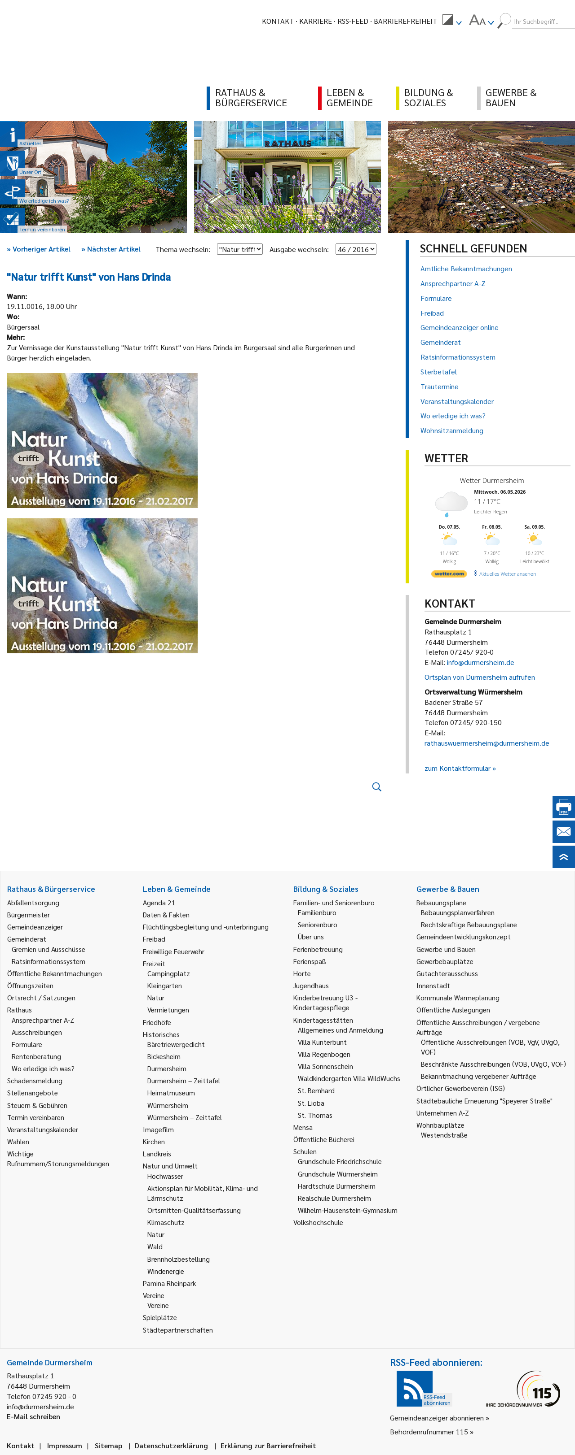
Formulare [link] (27, 1044)
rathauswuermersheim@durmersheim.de (487, 742)
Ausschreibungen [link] (37, 1032)
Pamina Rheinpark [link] (169, 1283)
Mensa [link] (303, 1127)
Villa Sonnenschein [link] (325, 1066)
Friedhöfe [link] (157, 1022)
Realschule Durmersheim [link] (334, 1198)
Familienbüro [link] (317, 912)
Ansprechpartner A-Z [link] (43, 1020)
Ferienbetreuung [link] (318, 949)
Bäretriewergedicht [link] (176, 1044)
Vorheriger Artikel (39, 248)
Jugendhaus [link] (311, 985)
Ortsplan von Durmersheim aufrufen (480, 677)
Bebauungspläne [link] (441, 902)
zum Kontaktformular (458, 768)
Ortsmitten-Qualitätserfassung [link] (194, 1210)
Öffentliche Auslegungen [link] (453, 1009)
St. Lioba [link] (311, 1103)
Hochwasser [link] (165, 1176)
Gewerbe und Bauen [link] (446, 949)
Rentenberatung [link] (36, 1056)
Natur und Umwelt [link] (170, 1165)
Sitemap (108, 1445)
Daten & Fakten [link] (166, 914)
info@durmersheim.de (480, 662)
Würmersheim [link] (167, 1105)
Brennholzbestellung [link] (178, 1259)
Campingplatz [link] (168, 973)
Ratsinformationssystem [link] (48, 961)
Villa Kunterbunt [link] (322, 1042)
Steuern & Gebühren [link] (37, 1105)
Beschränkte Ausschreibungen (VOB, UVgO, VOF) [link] (493, 1063)
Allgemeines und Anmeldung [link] (340, 1029)
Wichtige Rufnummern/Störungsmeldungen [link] (58, 1158)
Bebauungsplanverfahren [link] (458, 912)
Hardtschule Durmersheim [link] (337, 1185)
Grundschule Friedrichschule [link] (340, 1161)
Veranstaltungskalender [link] (42, 1129)
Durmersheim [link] (166, 1068)
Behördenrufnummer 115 (429, 1431)
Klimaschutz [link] (166, 1222)
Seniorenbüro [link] (317, 924)
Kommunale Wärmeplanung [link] (458, 997)
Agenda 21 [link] (159, 902)
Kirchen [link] (154, 1141)
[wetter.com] (449, 575)
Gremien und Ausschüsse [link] (48, 949)
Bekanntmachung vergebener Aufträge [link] (478, 1076)
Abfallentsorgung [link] (33, 902)
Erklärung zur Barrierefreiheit (268, 1445)
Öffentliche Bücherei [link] (323, 1139)
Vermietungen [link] (168, 1009)
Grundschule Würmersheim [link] (338, 1173)
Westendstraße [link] (444, 1134)
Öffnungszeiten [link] (30, 985)
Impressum (64, 1445)
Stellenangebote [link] (32, 1092)
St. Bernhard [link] (316, 1090)
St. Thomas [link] (315, 1115)
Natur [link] (155, 997)
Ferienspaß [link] (309, 961)
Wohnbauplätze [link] (440, 1124)
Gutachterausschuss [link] (447, 973)
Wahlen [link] (18, 1141)
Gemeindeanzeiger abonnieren (437, 1417)
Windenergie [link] (165, 1271)
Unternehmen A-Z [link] (442, 1112)
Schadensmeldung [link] (34, 1080)
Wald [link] (155, 1246)
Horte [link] (302, 973)
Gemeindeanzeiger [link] (35, 926)
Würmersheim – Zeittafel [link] (184, 1117)
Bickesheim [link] (164, 1056)
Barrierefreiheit (405, 21)
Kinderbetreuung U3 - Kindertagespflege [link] (325, 1002)
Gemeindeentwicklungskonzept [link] (463, 936)
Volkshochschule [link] (318, 1222)
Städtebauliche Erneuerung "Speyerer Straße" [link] (484, 1100)
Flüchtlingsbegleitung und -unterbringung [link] (206, 926)
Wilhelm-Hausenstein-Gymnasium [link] (348, 1210)
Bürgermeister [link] (28, 914)
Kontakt (278, 21)
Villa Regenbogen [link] (324, 1054)
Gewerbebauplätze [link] (444, 961)
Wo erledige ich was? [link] (43, 1068)
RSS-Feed (352, 21)
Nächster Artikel (111, 248)
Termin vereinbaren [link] (35, 1117)
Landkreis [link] (157, 1153)
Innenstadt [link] (433, 985)
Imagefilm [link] (158, 1129)
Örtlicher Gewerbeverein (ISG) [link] (460, 1088)
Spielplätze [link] (160, 1317)
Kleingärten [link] (164, 985)
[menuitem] (452, 21)
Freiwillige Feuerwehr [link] (173, 951)
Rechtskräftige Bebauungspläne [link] (469, 924)
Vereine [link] (158, 1305)
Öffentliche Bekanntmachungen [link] (54, 973)
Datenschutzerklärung (171, 1445)
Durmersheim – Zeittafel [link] (183, 1080)
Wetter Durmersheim (492, 480)
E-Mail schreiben (33, 1416)
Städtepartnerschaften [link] (178, 1329)
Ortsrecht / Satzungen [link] (41, 997)
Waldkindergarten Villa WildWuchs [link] (349, 1078)
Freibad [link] (154, 938)
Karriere (315, 21)
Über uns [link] (311, 936)
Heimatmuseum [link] (171, 1092)
